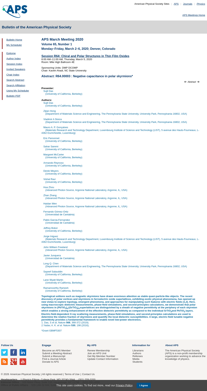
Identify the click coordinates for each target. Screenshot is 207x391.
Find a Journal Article (54, 359)
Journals (187, 3)
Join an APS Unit (96, 353)
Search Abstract (15, 80)
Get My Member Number (101, 356)
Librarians (138, 350)
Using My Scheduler (17, 90)
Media (135, 359)
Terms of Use (72, 374)
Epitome (11, 53)
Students (137, 361)
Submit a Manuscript (53, 356)
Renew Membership (98, 350)
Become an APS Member (56, 350)
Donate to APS (50, 361)
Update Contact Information (102, 359)
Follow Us (7, 345)
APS (176, 3)
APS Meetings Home (193, 15)
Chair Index (12, 74)
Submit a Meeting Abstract (57, 353)
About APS (171, 345)
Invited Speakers (15, 69)
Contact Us (88, 374)
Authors (136, 353)
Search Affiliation (15, 85)
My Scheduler (14, 45)
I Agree (143, 385)
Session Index (14, 64)
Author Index (13, 58)
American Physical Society (25, 374)
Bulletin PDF (13, 96)
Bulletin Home (14, 39)
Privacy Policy (124, 385)
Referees (137, 356)
